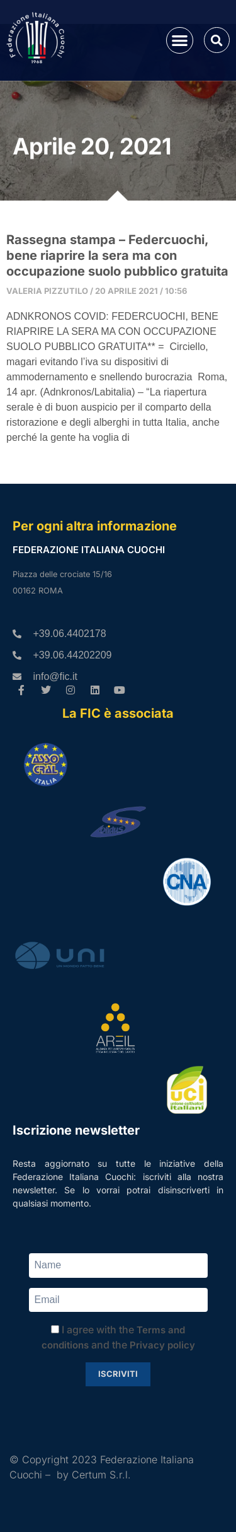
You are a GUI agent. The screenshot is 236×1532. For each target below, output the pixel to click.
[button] (179, 40)
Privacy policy (162, 1345)
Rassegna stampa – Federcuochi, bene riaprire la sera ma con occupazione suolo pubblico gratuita (117, 255)
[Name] (118, 1265)
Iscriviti (118, 1374)
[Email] (118, 1300)
